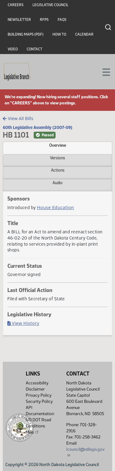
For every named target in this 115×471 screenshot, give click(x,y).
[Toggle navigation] (103, 71)
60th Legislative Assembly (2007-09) (37, 127)
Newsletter (19, 20)
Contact (34, 49)
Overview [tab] (57, 145)
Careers (16, 5)
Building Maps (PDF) (26, 34)
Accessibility (37, 383)
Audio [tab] (57, 182)
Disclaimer (35, 389)
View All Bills (18, 118)
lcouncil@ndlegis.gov (85, 452)
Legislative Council (50, 5)
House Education (55, 207)
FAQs (62, 20)
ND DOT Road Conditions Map (38, 426)
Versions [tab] (57, 157)
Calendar (84, 34)
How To (59, 34)
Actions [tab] (57, 170)
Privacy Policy (39, 395)
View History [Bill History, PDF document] (23, 323)
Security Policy (39, 401)
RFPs (44, 20)
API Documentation (40, 410)
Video (13, 49)
